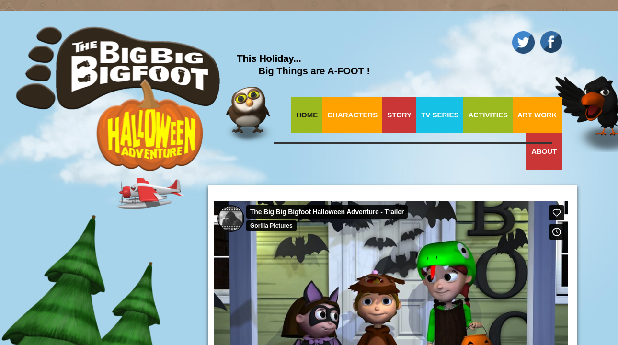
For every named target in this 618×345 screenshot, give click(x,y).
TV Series (439, 115)
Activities (488, 115)
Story (399, 115)
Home (307, 115)
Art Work (537, 115)
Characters (352, 115)
